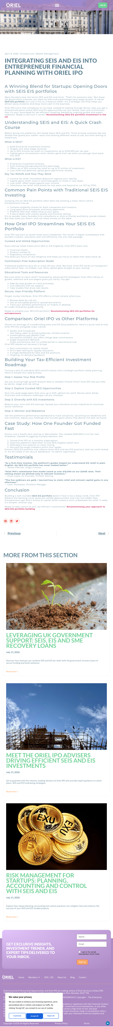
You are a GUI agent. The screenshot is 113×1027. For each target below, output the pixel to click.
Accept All (51, 1016)
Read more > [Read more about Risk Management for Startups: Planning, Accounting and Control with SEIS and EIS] (12, 917)
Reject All (34, 1016)
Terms (86, 1023)
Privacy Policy (61, 1023)
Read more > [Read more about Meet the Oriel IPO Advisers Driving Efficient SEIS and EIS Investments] (12, 791)
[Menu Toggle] (56, 5)
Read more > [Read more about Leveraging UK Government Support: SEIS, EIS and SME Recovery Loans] (12, 671)
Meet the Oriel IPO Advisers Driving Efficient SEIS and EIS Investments (50, 760)
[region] (34, 1008)
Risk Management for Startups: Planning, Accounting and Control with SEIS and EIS (46, 883)
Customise (17, 1016)
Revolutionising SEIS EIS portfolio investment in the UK (55, 115)
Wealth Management (47, 54)
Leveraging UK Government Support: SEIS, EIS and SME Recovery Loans (49, 640)
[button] (5, 521)
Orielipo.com (27, 54)
